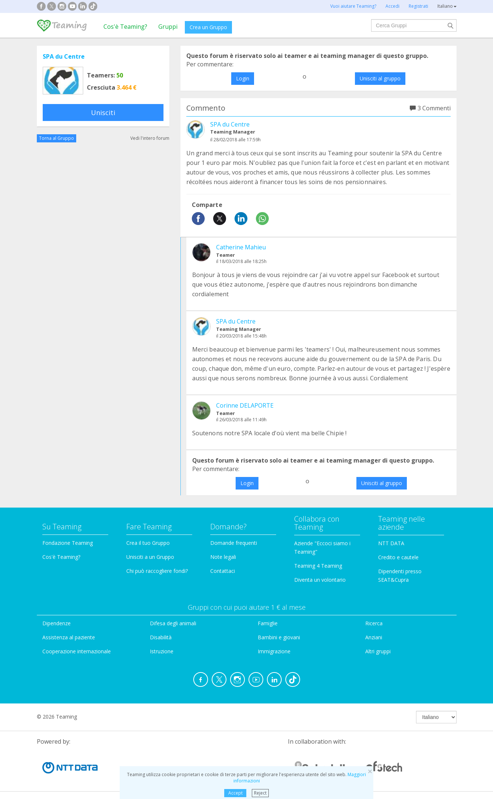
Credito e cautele (398, 557)
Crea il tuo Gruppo (148, 542)
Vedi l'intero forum (149, 138)
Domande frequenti (233, 542)
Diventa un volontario (320, 579)
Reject (260, 793)
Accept (235, 793)
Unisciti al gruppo (380, 78)
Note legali (223, 556)
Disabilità (161, 637)
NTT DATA (391, 543)
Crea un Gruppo (208, 27)
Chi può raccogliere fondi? (157, 570)
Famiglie (268, 623)
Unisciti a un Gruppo (150, 556)
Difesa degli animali (173, 623)
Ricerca (374, 623)
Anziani (373, 637)
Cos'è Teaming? (125, 27)
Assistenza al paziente (68, 637)
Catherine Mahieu (241, 247)
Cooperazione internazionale (76, 651)
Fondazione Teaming (67, 542)
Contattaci (222, 570)
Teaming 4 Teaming (318, 565)
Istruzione (161, 651)
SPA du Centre (64, 56)
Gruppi (167, 27)
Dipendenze (56, 623)
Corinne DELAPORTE (245, 405)
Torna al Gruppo (56, 138)
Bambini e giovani (279, 637)
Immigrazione (274, 651)
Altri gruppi (378, 651)
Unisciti (103, 112)
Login (242, 78)
